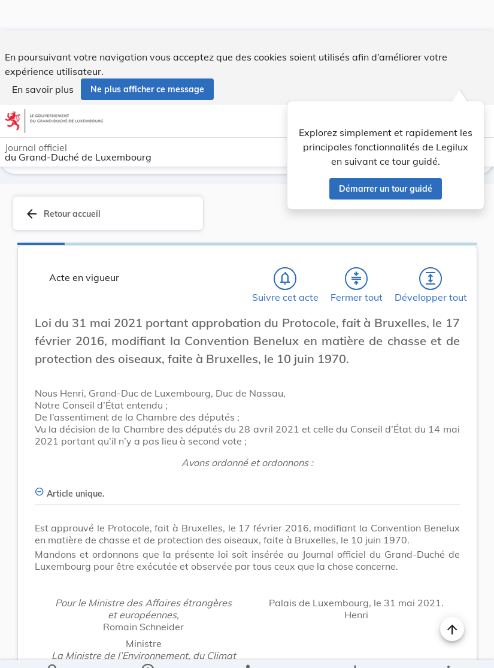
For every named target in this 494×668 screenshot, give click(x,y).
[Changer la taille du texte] (452, 334)
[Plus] (448, 649)
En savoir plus (43, 59)
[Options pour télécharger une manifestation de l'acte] (354, 649)
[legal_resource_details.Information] (147, 649)
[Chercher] (53, 649)
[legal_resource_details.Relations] (247, 649)
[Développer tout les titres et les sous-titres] (430, 276)
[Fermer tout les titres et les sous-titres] (356, 276)
